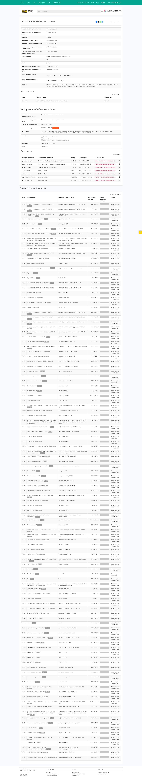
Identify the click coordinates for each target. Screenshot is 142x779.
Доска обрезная (31, 598)
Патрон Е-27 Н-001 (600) (33, 732)
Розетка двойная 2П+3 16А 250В (36, 456)
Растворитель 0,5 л (32, 224)
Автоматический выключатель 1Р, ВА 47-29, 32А (40, 322)
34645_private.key (42, 174)
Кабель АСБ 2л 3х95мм (33, 642)
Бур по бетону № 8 (32, 510)
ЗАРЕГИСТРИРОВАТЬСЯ (114, 2)
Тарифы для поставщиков (78, 774)
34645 (53, 109)
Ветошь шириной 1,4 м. (33, 520)
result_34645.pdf (42, 180)
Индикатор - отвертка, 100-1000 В (36, 351)
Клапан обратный (32, 385)
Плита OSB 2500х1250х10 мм (35, 752)
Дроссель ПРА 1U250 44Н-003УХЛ (36, 336)
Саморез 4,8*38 (31, 471)
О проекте (48, 772)
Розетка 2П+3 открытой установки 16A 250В (39, 228)
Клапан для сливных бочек (34, 381)
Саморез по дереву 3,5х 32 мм (35, 480)
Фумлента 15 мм (31, 292)
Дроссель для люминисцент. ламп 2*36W (38, 608)
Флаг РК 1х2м (30, 574)
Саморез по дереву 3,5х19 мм (35, 248)
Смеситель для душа (32, 544)
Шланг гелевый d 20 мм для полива (36, 302)
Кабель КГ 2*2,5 (31, 662)
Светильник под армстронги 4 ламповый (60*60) (40, 253)
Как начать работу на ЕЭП (52, 774)
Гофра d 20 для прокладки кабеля (36, 593)
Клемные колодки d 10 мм (34, 677)
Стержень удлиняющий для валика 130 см (38, 268)
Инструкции (57, 2)
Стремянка (30, 273)
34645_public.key (42, 170)
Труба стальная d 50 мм (33, 554)
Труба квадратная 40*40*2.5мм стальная (38, 287)
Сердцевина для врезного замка (36, 490)
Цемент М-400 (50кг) (32, 297)
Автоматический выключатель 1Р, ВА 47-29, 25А (40, 209)
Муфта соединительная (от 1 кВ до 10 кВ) (38, 426)
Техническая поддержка (103, 772)
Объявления (42, 2)
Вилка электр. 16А (32, 525)
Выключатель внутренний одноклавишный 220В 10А (41, 332)
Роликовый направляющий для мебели (37, 466)
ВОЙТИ (103, 2)
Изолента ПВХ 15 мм (32, 618)
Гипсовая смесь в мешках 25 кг (35, 539)
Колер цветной (31, 400)
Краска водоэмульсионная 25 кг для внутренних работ (42, 405)
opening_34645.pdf (43, 177)
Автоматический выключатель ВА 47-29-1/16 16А (40, 204)
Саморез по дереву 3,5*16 (34, 588)
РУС (97, 2)
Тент (28, 579)
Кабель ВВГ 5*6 (31, 657)
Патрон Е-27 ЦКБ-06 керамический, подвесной (39, 737)
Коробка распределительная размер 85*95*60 (39, 686)
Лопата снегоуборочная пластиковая (37, 706)
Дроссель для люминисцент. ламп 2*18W (38, 603)
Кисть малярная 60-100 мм (34, 672)
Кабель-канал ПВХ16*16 (33, 371)
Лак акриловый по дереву (34, 415)
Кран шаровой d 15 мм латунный (36, 691)
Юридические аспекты (51, 775)
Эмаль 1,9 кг (30, 307)
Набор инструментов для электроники (37, 723)
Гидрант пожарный (32, 564)
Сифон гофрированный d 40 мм (35, 258)
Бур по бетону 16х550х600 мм (35, 500)
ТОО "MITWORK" (25, 770)
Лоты (34, 2)
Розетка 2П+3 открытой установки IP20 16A (39, 233)
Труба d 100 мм (31, 277)
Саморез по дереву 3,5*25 (34, 475)
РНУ (49, 2)
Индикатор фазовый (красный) (35, 356)
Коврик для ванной (32, 395)
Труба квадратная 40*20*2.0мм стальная (38, 282)
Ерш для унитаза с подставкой (35, 341)
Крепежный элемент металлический (37, 410)
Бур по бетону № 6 (32, 505)
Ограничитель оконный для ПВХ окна (37, 431)
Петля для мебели (32, 436)
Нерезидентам (75, 775)
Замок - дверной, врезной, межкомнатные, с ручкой (41, 346)
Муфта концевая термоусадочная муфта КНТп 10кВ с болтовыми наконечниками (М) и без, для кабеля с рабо (41, 421)
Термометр (30, 569)
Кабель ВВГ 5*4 (31, 652)
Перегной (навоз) (31, 742)
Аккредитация (75, 772)
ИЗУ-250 (29, 623)
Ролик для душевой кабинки (34, 461)
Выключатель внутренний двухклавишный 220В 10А (41, 327)
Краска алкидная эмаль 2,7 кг (35, 696)
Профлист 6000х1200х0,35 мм (35, 219)
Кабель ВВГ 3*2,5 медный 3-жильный (37, 366)
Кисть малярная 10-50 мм (34, 376)
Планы (28, 2)
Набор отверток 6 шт (32, 727)
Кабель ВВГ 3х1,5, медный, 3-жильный (37, 361)
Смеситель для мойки (33, 263)
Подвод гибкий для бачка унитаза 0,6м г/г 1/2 (39, 757)
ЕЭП (22, 3)
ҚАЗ (92, 2)
